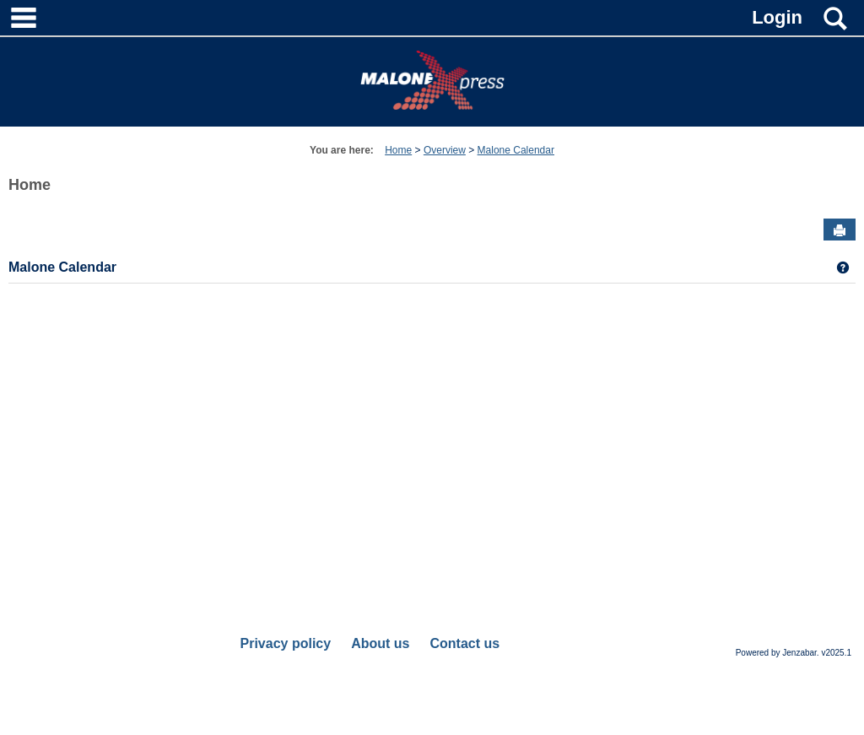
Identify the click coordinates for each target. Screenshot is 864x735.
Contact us (464, 643)
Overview (445, 150)
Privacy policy (286, 643)
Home (398, 150)
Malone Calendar (516, 150)
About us (380, 643)
